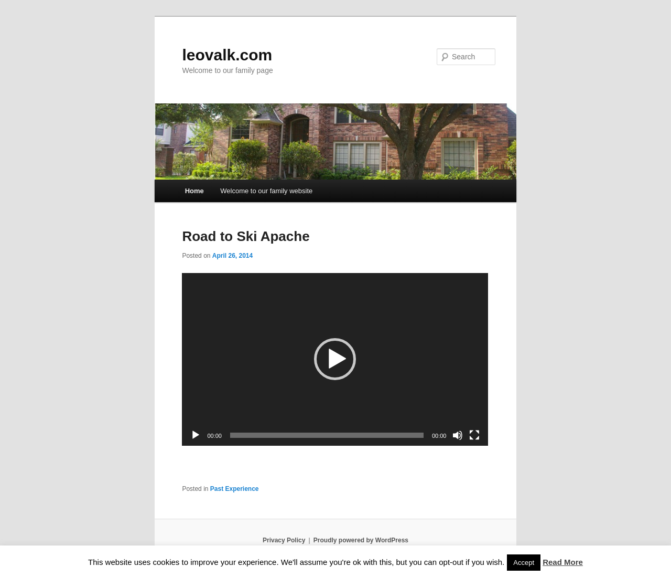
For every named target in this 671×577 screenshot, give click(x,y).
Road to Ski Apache (245, 236)
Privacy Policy (284, 540)
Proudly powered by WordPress (360, 540)
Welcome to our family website (266, 191)
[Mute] (457, 435)
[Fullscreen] (474, 435)
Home (194, 191)
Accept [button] (523, 562)
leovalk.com (227, 55)
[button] (335, 359)
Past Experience (234, 488)
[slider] (327, 435)
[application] (335, 359)
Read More (563, 562)
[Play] (195, 435)
